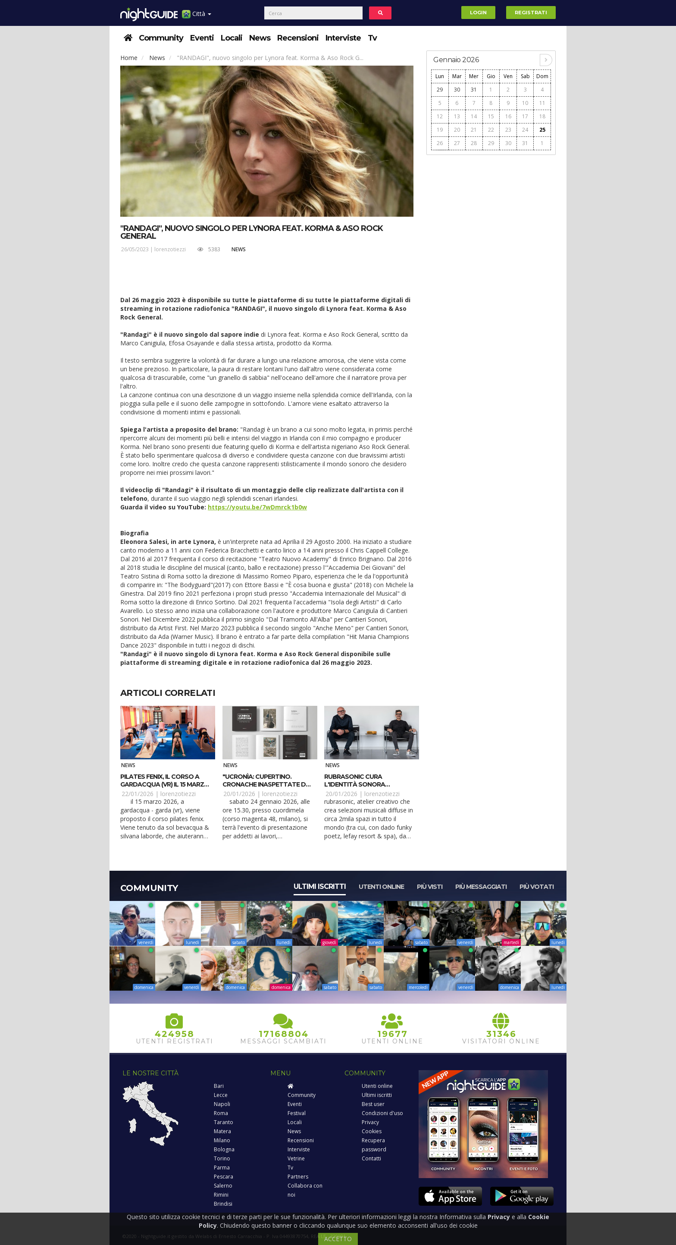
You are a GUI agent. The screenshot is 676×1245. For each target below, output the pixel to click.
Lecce (221, 1095)
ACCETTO (338, 1239)
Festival (297, 1113)
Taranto (223, 1122)
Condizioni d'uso (382, 1113)
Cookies (372, 1131)
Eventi (202, 38)
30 (457, 89)
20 (457, 129)
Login (478, 12)
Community (161, 38)
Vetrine (296, 1158)
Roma (221, 1113)
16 (508, 116)
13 (457, 116)
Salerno (223, 1185)
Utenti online (381, 887)
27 (457, 143)
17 (525, 116)
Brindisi (223, 1203)
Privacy (370, 1122)
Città (196, 17)
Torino (222, 1158)
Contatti (371, 1158)
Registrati (531, 12)
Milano (222, 1140)
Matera (222, 1131)
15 (491, 116)
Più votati (537, 887)
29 (440, 89)
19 (440, 129)
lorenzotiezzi (170, 249)
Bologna (224, 1149)
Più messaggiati (481, 887)
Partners (298, 1176)
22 (491, 129)
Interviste (343, 38)
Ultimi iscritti (320, 886)
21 (474, 129)
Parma (222, 1167)
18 (542, 116)
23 (508, 129)
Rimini (221, 1194)
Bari (219, 1086)
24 (525, 129)
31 (474, 89)
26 (440, 143)
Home (129, 58)
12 (440, 116)
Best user (373, 1104)
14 (474, 116)
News (259, 38)
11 (542, 103)
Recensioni (298, 38)
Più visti (429, 887)
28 (474, 143)
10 (525, 103)
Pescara (223, 1176)
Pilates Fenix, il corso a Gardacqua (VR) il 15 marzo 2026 (164, 784)
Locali (231, 38)
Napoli (222, 1104)
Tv (372, 38)
